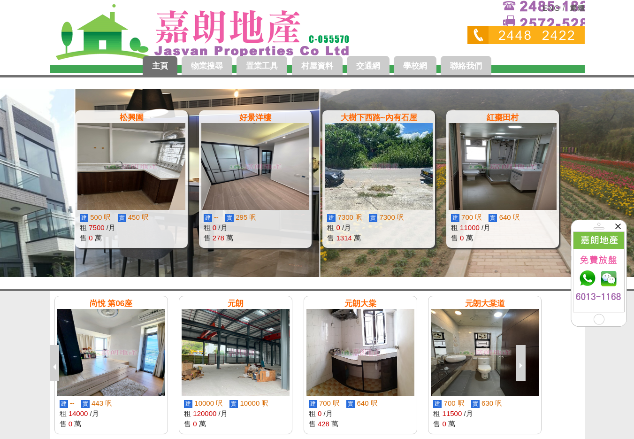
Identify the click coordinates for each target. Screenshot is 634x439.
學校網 (415, 66)
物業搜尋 (207, 66)
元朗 (236, 303)
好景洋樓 (255, 117)
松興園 (132, 117)
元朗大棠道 (485, 303)
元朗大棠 (360, 303)
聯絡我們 (466, 66)
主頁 (160, 66)
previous (57, 363)
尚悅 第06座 (111, 303)
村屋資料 (317, 66)
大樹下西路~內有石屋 (379, 117)
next (523, 363)
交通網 (368, 66)
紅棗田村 (503, 117)
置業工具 (262, 66)
